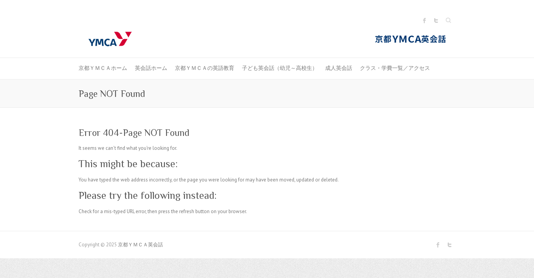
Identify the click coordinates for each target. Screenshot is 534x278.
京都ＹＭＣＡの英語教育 (204, 67)
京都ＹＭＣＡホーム (103, 67)
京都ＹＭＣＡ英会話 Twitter (436, 20)
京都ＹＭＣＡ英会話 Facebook (424, 20)
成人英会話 (338, 67)
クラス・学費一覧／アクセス (395, 67)
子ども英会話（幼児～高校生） (279, 67)
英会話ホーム (151, 67)
